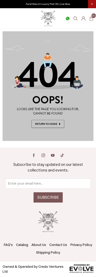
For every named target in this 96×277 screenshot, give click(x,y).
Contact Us (58, 245)
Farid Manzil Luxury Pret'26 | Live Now (48, 4)
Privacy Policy (81, 245)
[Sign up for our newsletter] (48, 183)
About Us (38, 245)
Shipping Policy (48, 253)
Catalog (22, 245)
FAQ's (8, 245)
